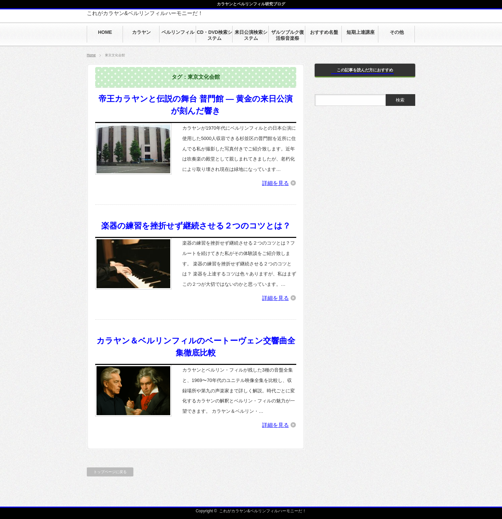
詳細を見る (275, 183)
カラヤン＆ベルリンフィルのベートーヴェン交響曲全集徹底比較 (196, 346)
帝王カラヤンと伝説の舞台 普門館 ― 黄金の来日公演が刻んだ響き (196, 104)
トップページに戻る (110, 472)
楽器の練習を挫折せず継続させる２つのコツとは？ (196, 225)
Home (91, 55)
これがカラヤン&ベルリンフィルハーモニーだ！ (145, 13)
